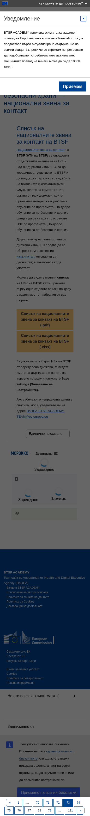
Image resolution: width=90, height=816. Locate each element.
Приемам (72, 86)
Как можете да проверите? (63, 3)
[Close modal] (83, 18)
